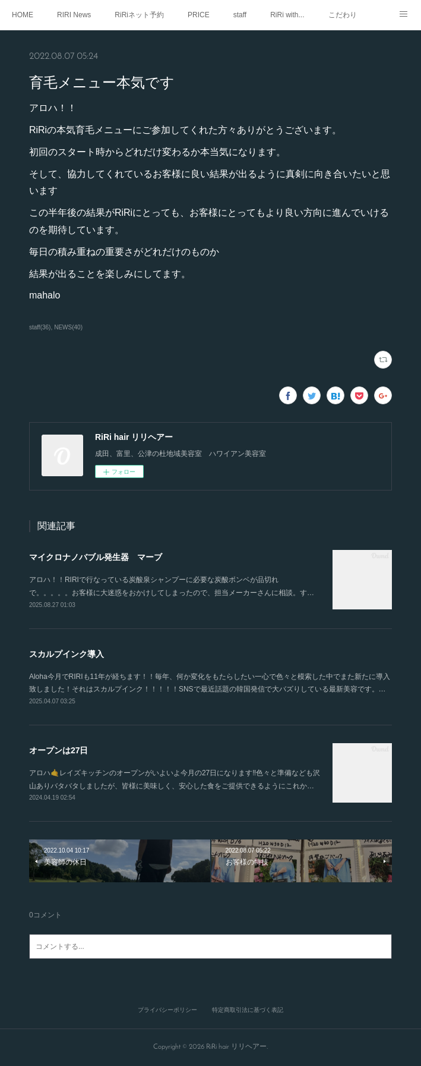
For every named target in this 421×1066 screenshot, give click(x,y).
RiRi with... (287, 15)
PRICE (199, 15)
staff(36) (40, 327)
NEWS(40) (68, 327)
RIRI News (74, 15)
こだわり (342, 15)
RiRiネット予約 (139, 15)
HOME (22, 15)
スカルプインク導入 (66, 654)
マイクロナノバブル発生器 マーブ (95, 557)
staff (239, 15)
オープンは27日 (58, 750)
